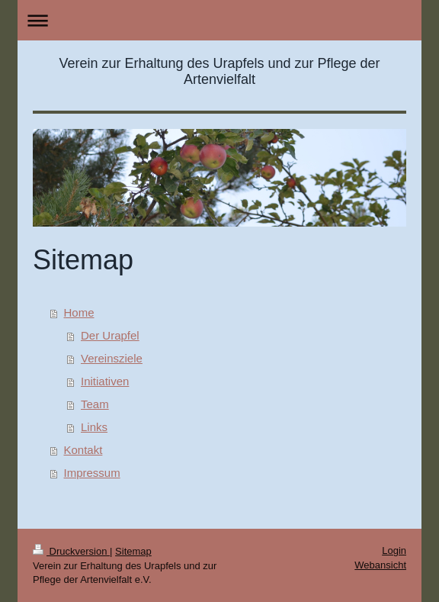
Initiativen (105, 381)
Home (79, 312)
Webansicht (380, 565)
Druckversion (71, 551)
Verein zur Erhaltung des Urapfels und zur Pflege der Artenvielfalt (219, 71)
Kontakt (83, 449)
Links (94, 426)
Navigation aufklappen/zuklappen (219, 20)
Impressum (92, 472)
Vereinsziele (112, 358)
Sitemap (133, 551)
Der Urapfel (110, 335)
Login (394, 550)
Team (95, 404)
